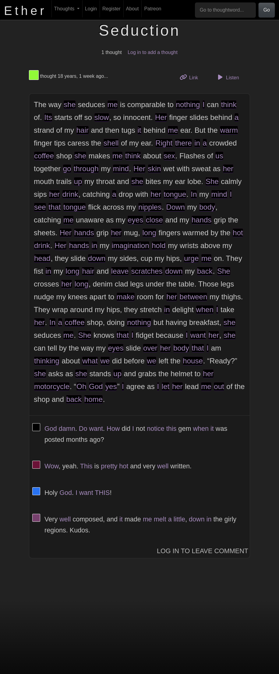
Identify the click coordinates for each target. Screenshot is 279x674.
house (193, 361)
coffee (44, 156)
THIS (102, 492)
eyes (135, 220)
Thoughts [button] (65, 8)
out (219, 386)
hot (238, 233)
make (126, 297)
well (162, 466)
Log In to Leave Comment (202, 551)
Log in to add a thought (153, 52)
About (132, 8)
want (198, 335)
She (212, 181)
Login (91, 8)
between (193, 297)
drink (70, 194)
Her (161, 117)
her (228, 168)
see (40, 207)
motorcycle (51, 386)
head (42, 258)
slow (101, 117)
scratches (147, 271)
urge (191, 258)
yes (111, 386)
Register (111, 8)
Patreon (152, 8)
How (113, 428)
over (150, 348)
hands (201, 220)
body (207, 207)
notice (155, 428)
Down (175, 207)
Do (83, 428)
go (67, 168)
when (205, 309)
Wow (51, 466)
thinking (46, 361)
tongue (175, 194)
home (93, 399)
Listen (227, 77)
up (78, 181)
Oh (81, 386)
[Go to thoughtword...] (225, 10)
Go (266, 10)
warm (229, 130)
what (90, 361)
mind (121, 168)
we (105, 361)
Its (48, 117)
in (197, 143)
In (194, 194)
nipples (149, 207)
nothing (188, 104)
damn (67, 428)
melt (160, 519)
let (165, 386)
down (96, 258)
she (70, 104)
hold (158, 245)
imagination (130, 245)
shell (111, 143)
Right (163, 143)
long (149, 233)
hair (82, 130)
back (205, 271)
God (96, 386)
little (179, 519)
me (113, 104)
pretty (109, 466)
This (86, 466)
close (154, 220)
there (183, 143)
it (139, 130)
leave (120, 271)
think (229, 104)
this (171, 428)
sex (169, 156)
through (86, 168)
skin (154, 168)
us (219, 156)
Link (191, 77)
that (54, 207)
